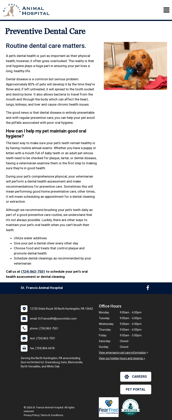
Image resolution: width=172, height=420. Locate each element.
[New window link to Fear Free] (110, 407)
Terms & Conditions (52, 415)
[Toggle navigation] (166, 10)
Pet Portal (136, 389)
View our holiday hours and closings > (122, 358)
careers (136, 377)
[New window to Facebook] (147, 288)
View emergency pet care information (122, 352)
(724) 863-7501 (33, 271)
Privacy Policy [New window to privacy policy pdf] (31, 415)
